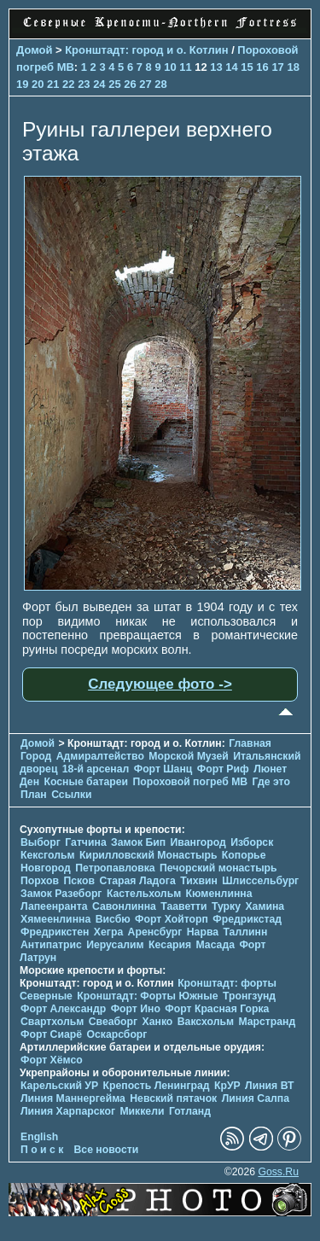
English (39, 1137)
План (33, 795)
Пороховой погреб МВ (189, 782)
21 (53, 84)
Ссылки (71, 795)
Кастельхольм (144, 894)
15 (247, 67)
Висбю (113, 919)
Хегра (108, 932)
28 (160, 84)
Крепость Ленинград (156, 1086)
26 (130, 84)
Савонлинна (124, 906)
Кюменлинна (219, 894)
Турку (226, 906)
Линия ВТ (269, 1086)
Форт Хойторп (171, 919)
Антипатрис (51, 945)
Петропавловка (114, 868)
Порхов (39, 881)
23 (84, 84)
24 (99, 84)
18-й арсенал (95, 769)
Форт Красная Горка (217, 1009)
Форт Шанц (163, 769)
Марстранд (266, 1022)
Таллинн (245, 932)
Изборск (251, 842)
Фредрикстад (247, 919)
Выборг (40, 842)
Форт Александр (63, 1009)
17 (277, 67)
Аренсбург (155, 932)
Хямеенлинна (55, 919)
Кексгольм (47, 855)
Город (35, 756)
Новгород (45, 868)
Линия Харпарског (67, 1111)
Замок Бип (138, 842)
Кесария (169, 945)
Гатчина (85, 842)
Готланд (190, 1111)
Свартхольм (52, 1022)
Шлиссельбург (260, 881)
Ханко (158, 1022)
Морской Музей (188, 756)
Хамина (264, 906)
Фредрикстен (54, 932)
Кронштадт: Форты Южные (147, 996)
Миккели (141, 1111)
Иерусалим (115, 945)
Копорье (244, 855)
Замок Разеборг (61, 894)
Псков (79, 881)
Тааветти (183, 906)
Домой (34, 50)
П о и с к (41, 1150)
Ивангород (198, 842)
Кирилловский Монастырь (148, 855)
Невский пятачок (173, 1098)
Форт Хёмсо (51, 1060)
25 (114, 84)
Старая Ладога (137, 881)
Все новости (106, 1150)
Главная (250, 743)
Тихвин (199, 881)
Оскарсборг (116, 1034)
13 (216, 67)
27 (145, 84)
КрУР (227, 1086)
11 (185, 67)
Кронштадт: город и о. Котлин (146, 50)
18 (293, 67)
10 (170, 67)
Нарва (202, 932)
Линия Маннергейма (72, 1098)
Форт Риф (223, 769)
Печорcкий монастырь (218, 868)
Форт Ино (135, 1009)
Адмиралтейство (100, 756)
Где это (271, 782)
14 (231, 67)
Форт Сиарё (51, 1034)
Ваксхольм (205, 1022)
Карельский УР (59, 1086)
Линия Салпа (255, 1098)
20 (38, 84)
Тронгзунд (249, 996)
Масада (214, 945)
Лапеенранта (54, 906)
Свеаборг (113, 1022)
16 (262, 67)
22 (68, 84)
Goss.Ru (278, 1172)
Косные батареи (86, 782)
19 (22, 84)
